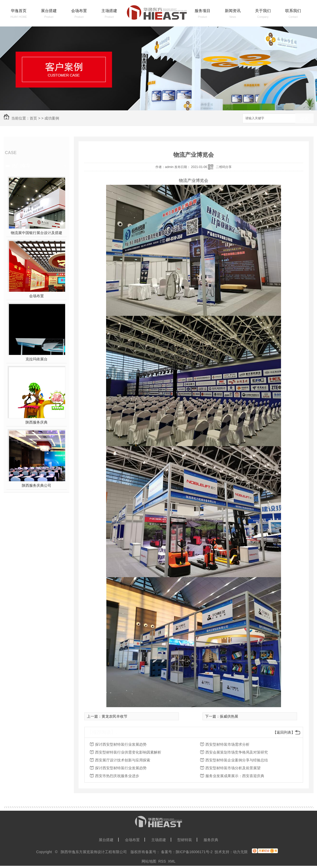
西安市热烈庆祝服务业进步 (117, 776)
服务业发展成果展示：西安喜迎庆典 (234, 776)
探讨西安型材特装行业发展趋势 (121, 744)
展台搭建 (49, 10)
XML (171, 861)
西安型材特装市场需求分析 (227, 744)
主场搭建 (109, 10)
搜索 (304, 118)
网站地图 (149, 861)
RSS (162, 861)
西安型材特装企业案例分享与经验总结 (236, 760)
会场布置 (79, 10)
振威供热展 (229, 716)
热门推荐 (21, 165)
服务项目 (202, 10)
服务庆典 (211, 840)
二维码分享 (224, 167)
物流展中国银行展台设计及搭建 (36, 233)
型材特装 (184, 840)
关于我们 (263, 10)
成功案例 (51, 118)
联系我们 (293, 10)
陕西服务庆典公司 (36, 485)
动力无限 (240, 852)
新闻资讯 (233, 10)
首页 (33, 118)
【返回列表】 (284, 732)
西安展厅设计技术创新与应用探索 (122, 760)
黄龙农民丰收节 (114, 716)
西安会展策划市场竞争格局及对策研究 (236, 752)
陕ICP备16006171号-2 (194, 852)
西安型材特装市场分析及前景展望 (233, 768)
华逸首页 (19, 10)
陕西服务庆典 (36, 422)
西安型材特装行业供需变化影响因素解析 (128, 752)
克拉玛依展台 (36, 359)
